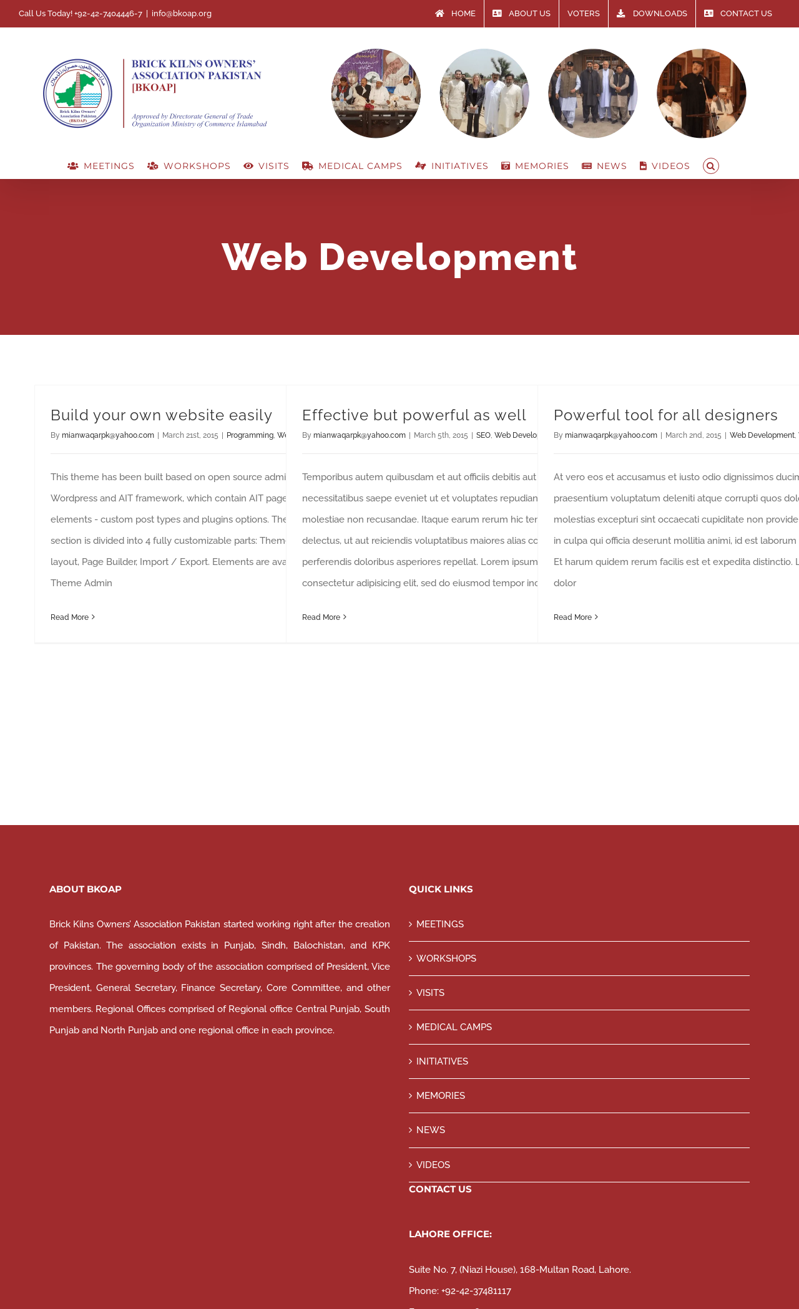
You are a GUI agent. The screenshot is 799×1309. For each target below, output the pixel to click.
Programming (250, 435)
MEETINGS (440, 924)
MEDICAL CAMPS (454, 1027)
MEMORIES (440, 1095)
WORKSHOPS (446, 958)
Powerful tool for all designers (666, 415)
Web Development (762, 435)
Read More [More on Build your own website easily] (70, 617)
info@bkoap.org (182, 13)
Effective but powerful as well (414, 415)
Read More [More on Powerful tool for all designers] (573, 617)
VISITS (430, 992)
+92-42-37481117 (476, 1291)
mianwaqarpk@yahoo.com (108, 435)
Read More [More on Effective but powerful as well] (321, 617)
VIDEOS (433, 1165)
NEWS (430, 1130)
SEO (483, 435)
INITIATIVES (442, 1061)
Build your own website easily (162, 415)
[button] (711, 165)
